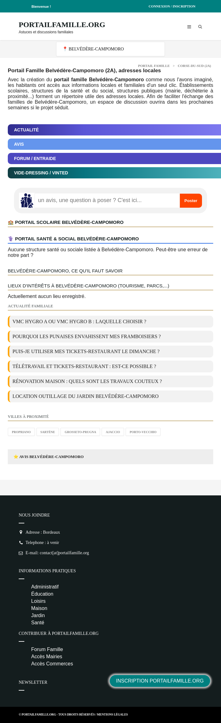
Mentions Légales (112, 714)
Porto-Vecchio (143, 432)
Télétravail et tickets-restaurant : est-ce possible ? (84, 366)
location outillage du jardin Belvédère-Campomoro (85, 396)
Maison (39, 608)
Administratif (45, 586)
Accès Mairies (46, 656)
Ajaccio (113, 432)
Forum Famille (47, 649)
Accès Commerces (52, 663)
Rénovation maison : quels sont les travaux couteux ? (87, 381)
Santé (37, 622)
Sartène (48, 432)
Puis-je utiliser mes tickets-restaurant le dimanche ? (86, 351)
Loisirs (38, 601)
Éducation (42, 594)
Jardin (38, 615)
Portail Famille (154, 66)
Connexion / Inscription (172, 6)
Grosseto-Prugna (80, 432)
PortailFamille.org (62, 25)
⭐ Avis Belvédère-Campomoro (48, 456)
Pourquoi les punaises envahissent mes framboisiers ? (86, 336)
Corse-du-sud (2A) (194, 66)
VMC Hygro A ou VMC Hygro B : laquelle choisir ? (79, 321)
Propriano (21, 432)
